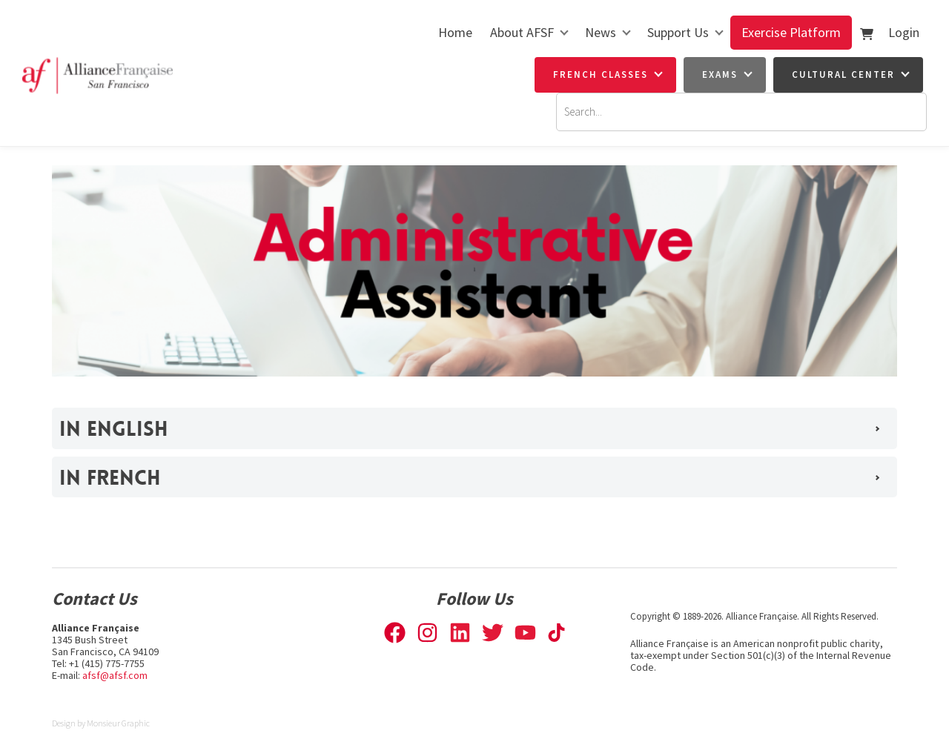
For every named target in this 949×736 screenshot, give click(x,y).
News (600, 32)
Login (903, 32)
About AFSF (522, 32)
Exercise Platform (791, 32)
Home (455, 32)
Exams (720, 74)
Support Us (678, 32)
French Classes (600, 74)
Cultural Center (843, 74)
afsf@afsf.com (115, 675)
